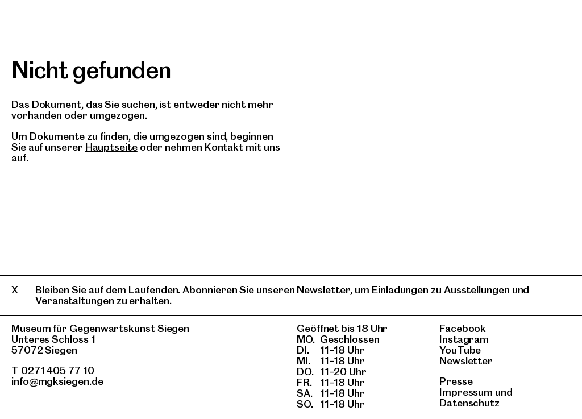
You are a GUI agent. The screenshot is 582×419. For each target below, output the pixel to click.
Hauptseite (111, 147)
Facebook (462, 328)
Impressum (466, 392)
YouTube (460, 350)
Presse (456, 381)
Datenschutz (469, 403)
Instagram (464, 339)
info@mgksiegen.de (57, 381)
